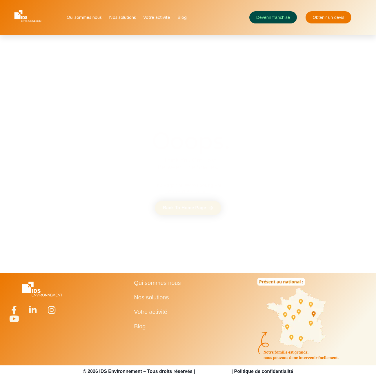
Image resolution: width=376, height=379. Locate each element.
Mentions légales (213, 371)
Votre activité (156, 17)
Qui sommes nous (84, 17)
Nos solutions (122, 17)
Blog (182, 17)
